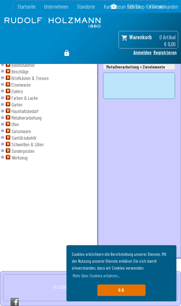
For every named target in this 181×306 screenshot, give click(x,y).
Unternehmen (56, 6)
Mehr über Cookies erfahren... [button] (96, 275)
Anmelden (142, 52)
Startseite (26, 6)
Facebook (15, 302)
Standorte (86, 6)
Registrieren (165, 52)
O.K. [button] (121, 290)
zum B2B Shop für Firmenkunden (148, 6)
